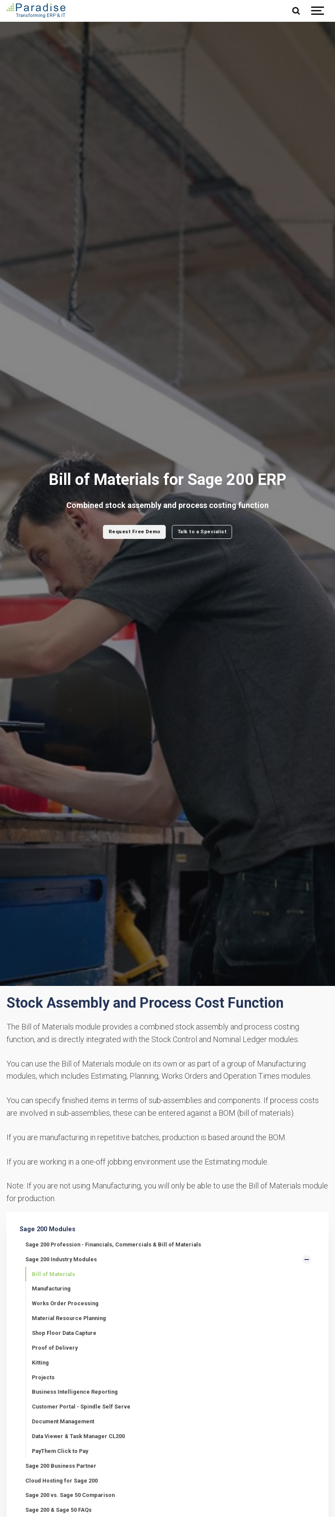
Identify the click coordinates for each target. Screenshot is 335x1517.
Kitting (40, 1362)
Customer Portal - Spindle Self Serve (81, 1406)
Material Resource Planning (69, 1318)
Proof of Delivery (55, 1347)
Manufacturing (51, 1288)
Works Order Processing (65, 1303)
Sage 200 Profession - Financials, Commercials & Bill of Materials (113, 1244)
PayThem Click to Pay (60, 1451)
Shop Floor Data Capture (64, 1333)
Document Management (63, 1421)
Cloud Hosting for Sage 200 (61, 1480)
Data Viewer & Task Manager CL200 (78, 1436)
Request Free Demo (135, 531)
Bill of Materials (53, 1274)
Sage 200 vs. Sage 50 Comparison (70, 1495)
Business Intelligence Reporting (75, 1391)
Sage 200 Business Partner (60, 1466)
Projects (43, 1377)
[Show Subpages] (306, 1259)
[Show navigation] (317, 11)
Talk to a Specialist (202, 531)
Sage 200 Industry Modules (61, 1259)
